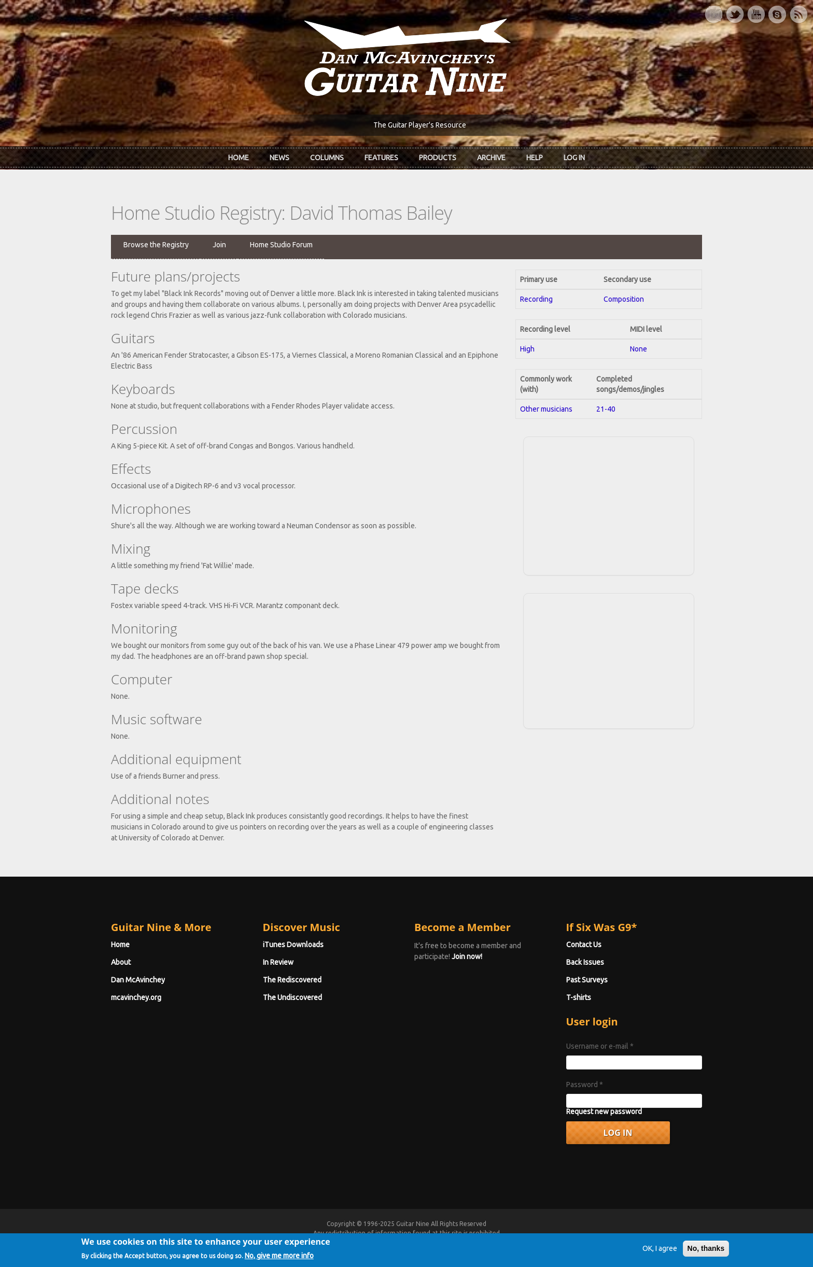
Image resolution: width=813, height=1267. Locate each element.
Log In (574, 157)
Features (381, 157)
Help (534, 157)
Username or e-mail (600, 1046)
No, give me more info (279, 1259)
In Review (278, 962)
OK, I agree (659, 1252)
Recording (536, 299)
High (527, 349)
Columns (327, 157)
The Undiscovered (292, 997)
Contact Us (583, 944)
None (638, 349)
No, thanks (706, 1252)
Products (437, 157)
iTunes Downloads (293, 944)
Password (584, 1084)
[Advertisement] (608, 504)
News (279, 157)
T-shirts (578, 997)
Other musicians (546, 409)
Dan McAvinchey (138, 980)
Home (238, 157)
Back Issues (585, 962)
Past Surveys (587, 980)
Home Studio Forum (281, 245)
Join (219, 245)
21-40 (605, 409)
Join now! (467, 956)
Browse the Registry (156, 245)
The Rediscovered (292, 980)
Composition (624, 299)
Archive (491, 157)
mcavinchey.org (136, 997)
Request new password (604, 1111)
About (121, 962)
